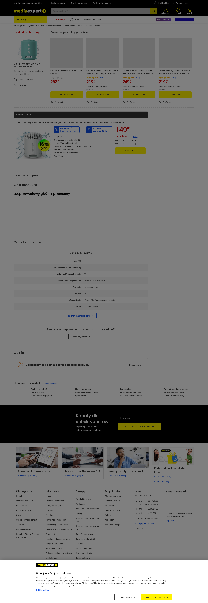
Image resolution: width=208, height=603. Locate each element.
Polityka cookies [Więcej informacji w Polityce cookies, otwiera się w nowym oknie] (42, 590)
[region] (104, 581)
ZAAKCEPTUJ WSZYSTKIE (156, 597)
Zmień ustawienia (127, 597)
